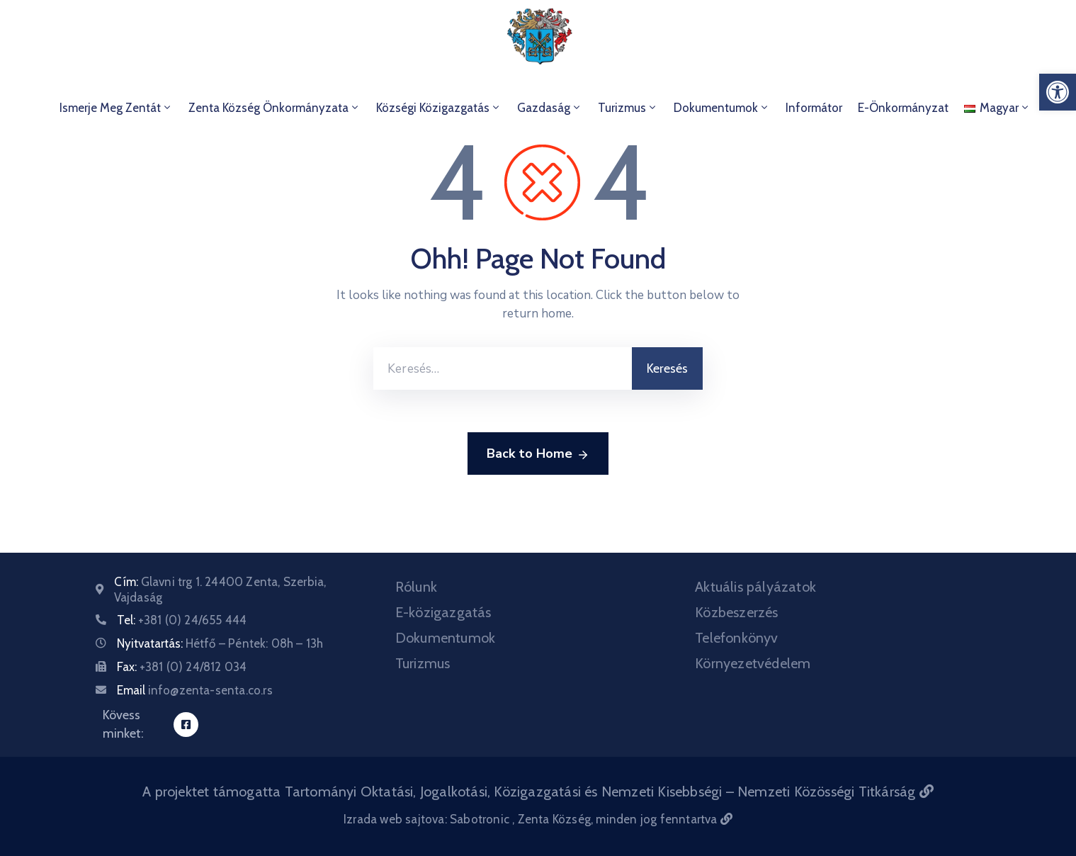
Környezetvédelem (752, 663)
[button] (1057, 92)
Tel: (182, 620)
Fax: (182, 667)
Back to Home (538, 454)
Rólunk (416, 586)
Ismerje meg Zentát (116, 108)
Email (195, 690)
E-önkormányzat (903, 108)
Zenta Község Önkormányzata (274, 108)
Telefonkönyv (736, 637)
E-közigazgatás (443, 612)
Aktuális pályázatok (755, 586)
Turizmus (628, 108)
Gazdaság (549, 108)
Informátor (814, 108)
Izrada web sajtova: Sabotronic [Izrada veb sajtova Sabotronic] (428, 819)
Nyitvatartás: (220, 643)
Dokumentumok (722, 108)
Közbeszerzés (736, 612)
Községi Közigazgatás (439, 108)
